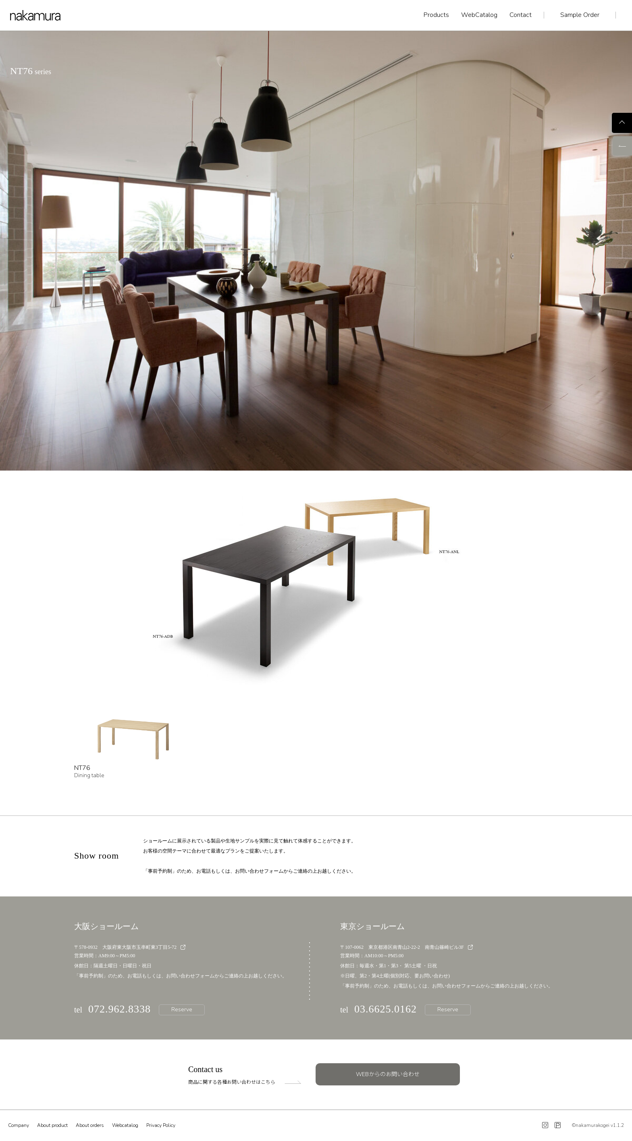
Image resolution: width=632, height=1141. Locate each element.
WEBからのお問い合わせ (388, 1074)
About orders (90, 1125)
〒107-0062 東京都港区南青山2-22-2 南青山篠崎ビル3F (406, 947)
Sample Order (579, 15)
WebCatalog (479, 15)
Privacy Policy (160, 1125)
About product (52, 1125)
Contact (520, 15)
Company (18, 1125)
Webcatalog (125, 1125)
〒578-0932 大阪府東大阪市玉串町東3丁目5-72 (129, 947)
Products (436, 15)
